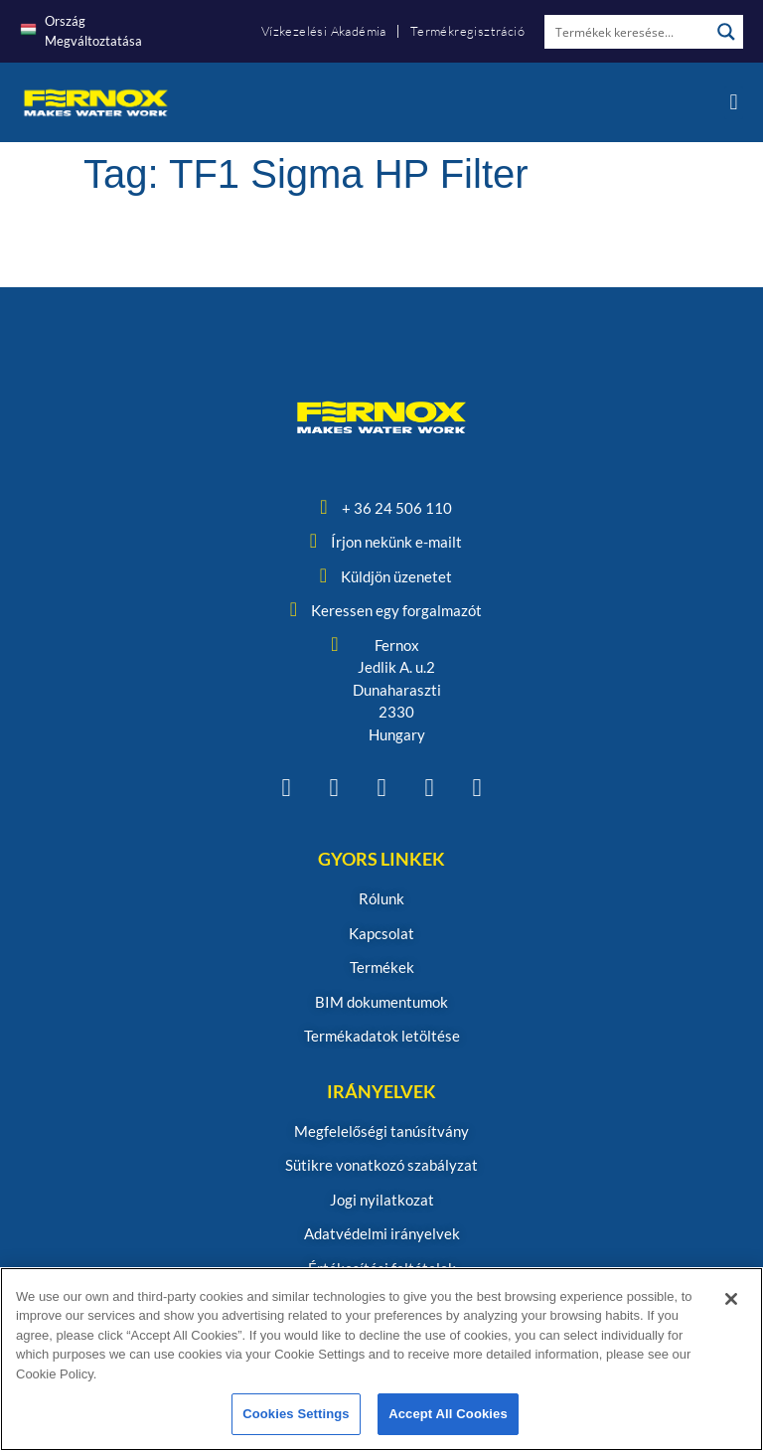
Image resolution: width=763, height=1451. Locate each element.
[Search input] (627, 32)
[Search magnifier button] (726, 32)
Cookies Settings (296, 1413)
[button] (733, 102)
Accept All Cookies (448, 1413)
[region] (381, 1359)
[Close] (731, 1299)
